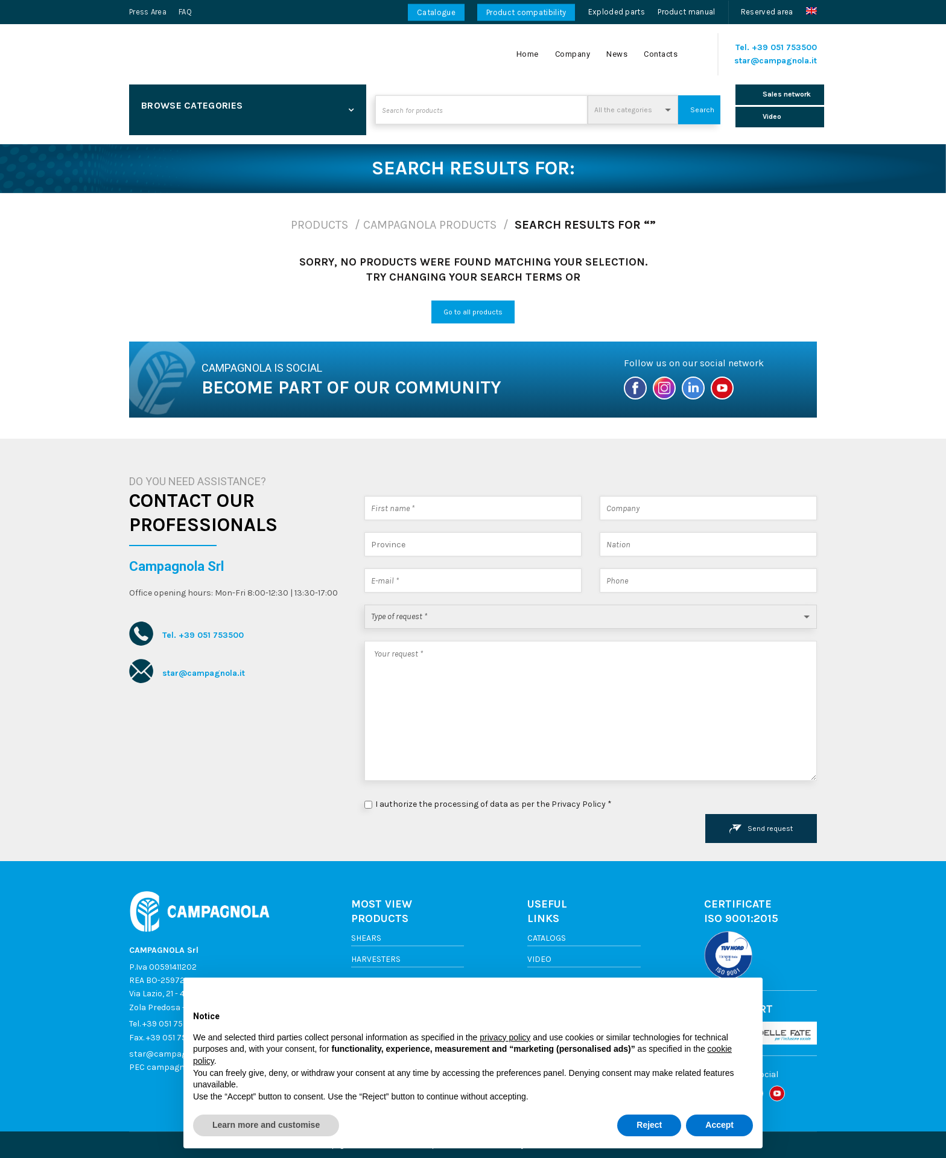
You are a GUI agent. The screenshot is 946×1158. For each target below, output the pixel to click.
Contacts (661, 54)
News (616, 54)
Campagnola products (430, 225)
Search (702, 110)
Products (319, 225)
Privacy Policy (578, 804)
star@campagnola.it (775, 61)
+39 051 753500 (784, 47)
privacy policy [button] (505, 1037)
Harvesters (376, 959)
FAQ (185, 11)
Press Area (148, 11)
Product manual (686, 11)
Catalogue (436, 12)
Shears (366, 938)
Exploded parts (616, 11)
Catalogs (546, 938)
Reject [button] (649, 1125)
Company (573, 54)
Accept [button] (719, 1125)
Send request (761, 829)
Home (527, 54)
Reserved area (767, 11)
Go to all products (473, 312)
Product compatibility (526, 12)
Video (539, 959)
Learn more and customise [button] (266, 1125)
